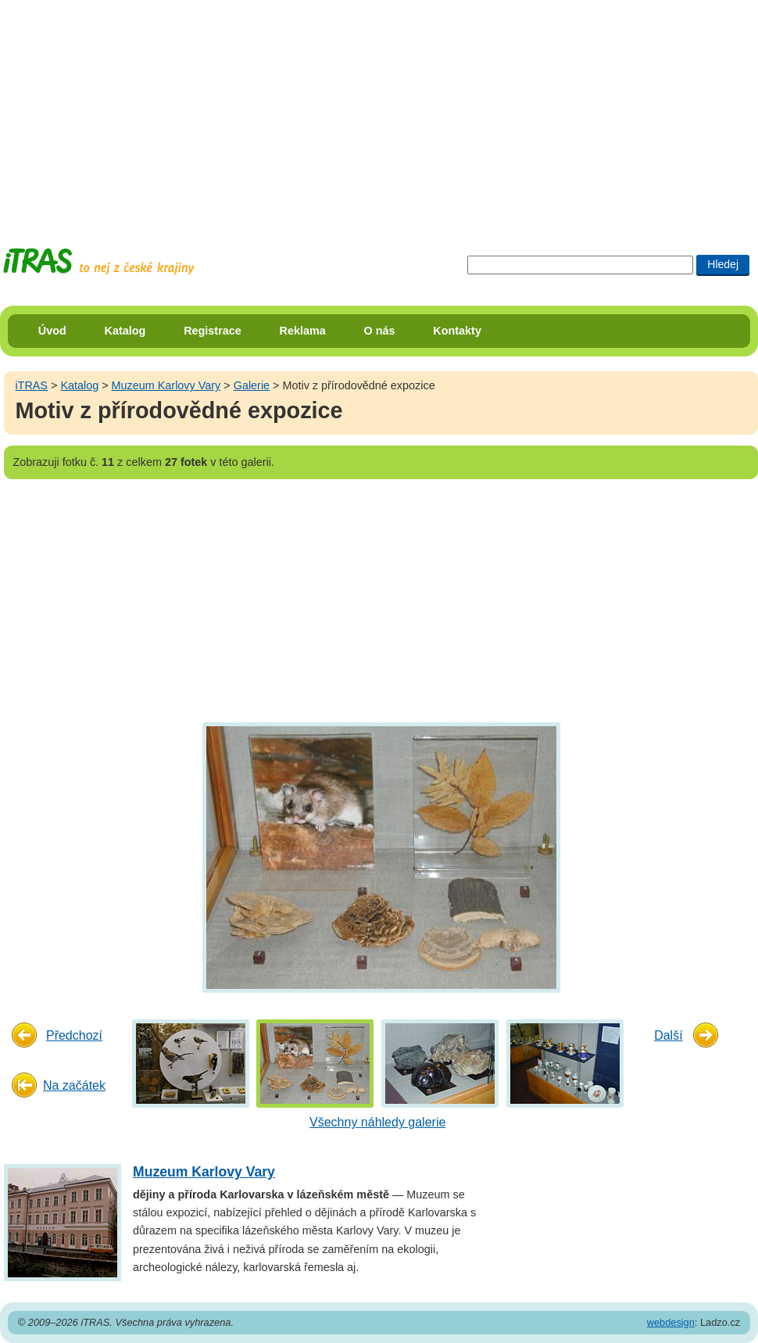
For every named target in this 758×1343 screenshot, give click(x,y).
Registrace (212, 330)
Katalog (125, 330)
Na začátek (74, 1085)
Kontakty (457, 330)
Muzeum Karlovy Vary (166, 385)
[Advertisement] (300, 109)
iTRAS (31, 385)
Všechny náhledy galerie (377, 1122)
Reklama (303, 330)
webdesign (671, 1322)
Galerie (252, 385)
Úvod (52, 330)
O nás (379, 330)
